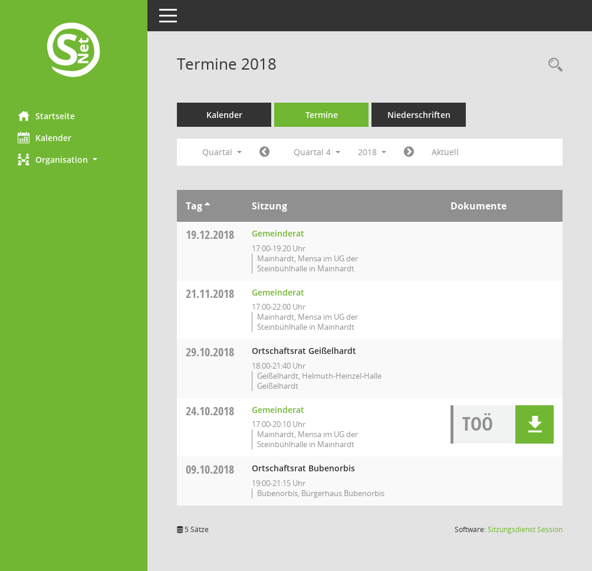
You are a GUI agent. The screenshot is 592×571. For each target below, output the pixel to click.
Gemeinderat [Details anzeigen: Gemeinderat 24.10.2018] (278, 409)
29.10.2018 (210, 352)
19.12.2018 (210, 234)
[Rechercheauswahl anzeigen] (552, 65)
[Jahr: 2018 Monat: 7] (264, 152)
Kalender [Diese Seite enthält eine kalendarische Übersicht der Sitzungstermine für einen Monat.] (44, 137)
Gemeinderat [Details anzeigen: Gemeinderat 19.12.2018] (278, 233)
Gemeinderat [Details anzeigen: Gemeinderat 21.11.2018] (278, 292)
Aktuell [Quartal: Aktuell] (445, 151)
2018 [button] (372, 151)
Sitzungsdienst (525, 529)
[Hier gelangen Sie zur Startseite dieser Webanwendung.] (73, 51)
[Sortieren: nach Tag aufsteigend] (207, 205)
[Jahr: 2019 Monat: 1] (409, 152)
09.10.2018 (210, 469)
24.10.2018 (210, 411)
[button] (73, 159)
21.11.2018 (210, 293)
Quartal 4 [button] (317, 151)
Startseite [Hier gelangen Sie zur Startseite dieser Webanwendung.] (46, 116)
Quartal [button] (222, 151)
